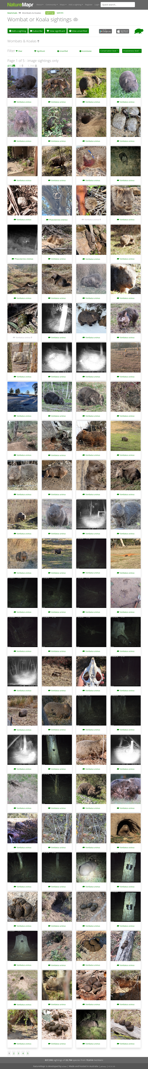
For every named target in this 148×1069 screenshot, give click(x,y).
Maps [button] (62, 4)
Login (97, 4)
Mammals (12, 12)
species (60, 12)
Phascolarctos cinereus (58, 219)
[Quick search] (118, 4)
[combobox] (123, 4)
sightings (50, 12)
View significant (56, 30)
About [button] (39, 4)
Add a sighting (17, 30)
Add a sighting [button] (75, 4)
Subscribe (36, 30)
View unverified (78, 30)
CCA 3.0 (111, 1066)
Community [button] (51, 4)
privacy (103, 1066)
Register (88, 4)
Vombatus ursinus (24, 102)
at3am (64, 1066)
